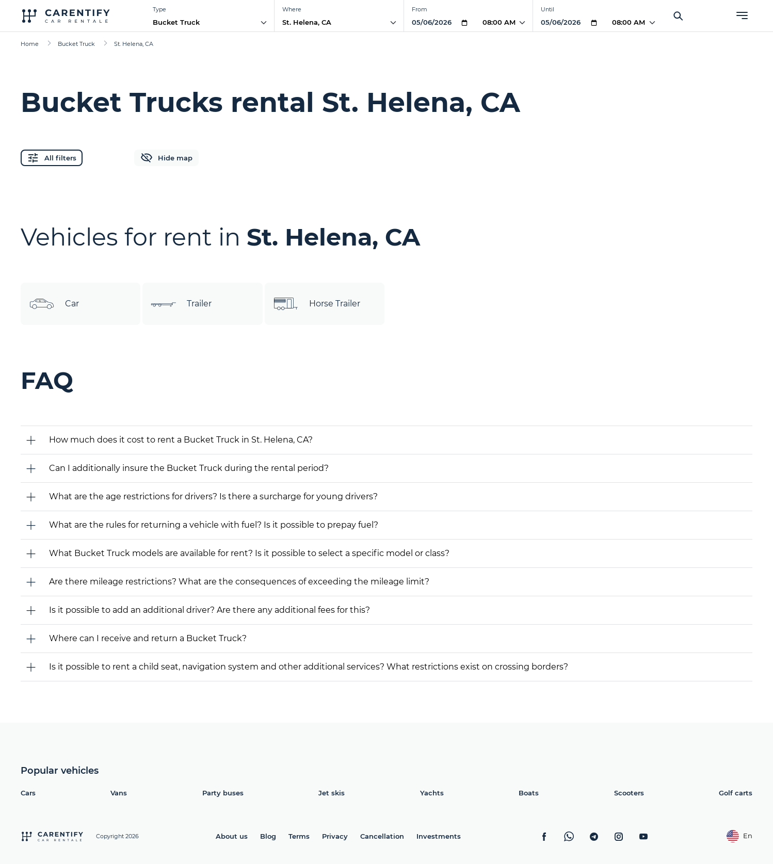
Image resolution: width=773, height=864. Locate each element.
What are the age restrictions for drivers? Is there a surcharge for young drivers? (213, 496)
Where (291, 9)
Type (159, 9)
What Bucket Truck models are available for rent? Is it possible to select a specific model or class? (249, 553)
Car (54, 304)
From (419, 9)
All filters (51, 158)
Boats (529, 793)
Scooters (629, 793)
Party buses (223, 793)
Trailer (181, 304)
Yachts (432, 793)
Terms (299, 836)
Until (547, 9)
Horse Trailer (316, 304)
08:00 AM (499, 22)
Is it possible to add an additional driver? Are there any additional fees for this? (209, 610)
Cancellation (382, 836)
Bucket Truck (176, 22)
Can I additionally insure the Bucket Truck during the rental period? (189, 468)
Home (30, 43)
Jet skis (331, 793)
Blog (268, 836)
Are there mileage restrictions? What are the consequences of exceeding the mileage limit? (239, 581)
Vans (118, 793)
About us (232, 836)
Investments (438, 836)
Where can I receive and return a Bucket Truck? (148, 638)
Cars (28, 793)
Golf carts (735, 793)
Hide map (166, 158)
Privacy (335, 836)
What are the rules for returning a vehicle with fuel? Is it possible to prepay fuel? (213, 525)
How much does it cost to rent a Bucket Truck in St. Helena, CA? (181, 440)
